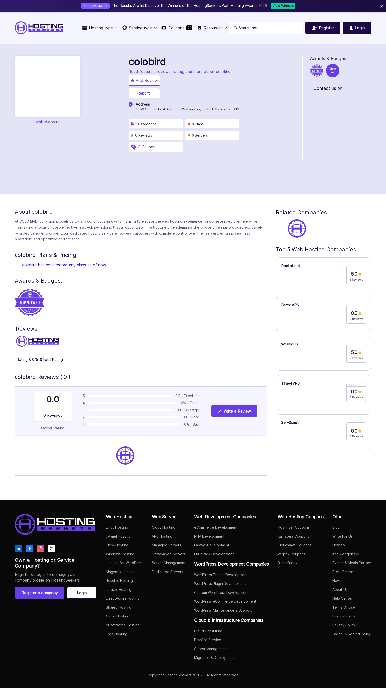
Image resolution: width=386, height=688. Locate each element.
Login (82, 592)
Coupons (176, 27)
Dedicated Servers (167, 572)
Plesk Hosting (117, 545)
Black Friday (287, 563)
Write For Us (342, 536)
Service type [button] (139, 27)
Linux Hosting (117, 527)
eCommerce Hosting (123, 625)
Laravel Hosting (118, 589)
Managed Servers (166, 545)
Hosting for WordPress (124, 563)
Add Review (144, 80)
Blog (336, 527)
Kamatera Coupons (293, 536)
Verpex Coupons (291, 554)
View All (332, 70)
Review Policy (343, 616)
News (336, 581)
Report (140, 93)
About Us (340, 589)
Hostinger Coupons (294, 527)
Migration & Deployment (214, 657)
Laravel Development (211, 545)
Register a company (39, 592)
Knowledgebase (345, 554)
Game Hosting (117, 616)
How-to (338, 545)
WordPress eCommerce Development (225, 601)
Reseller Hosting (119, 581)
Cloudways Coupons (294, 545)
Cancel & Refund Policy (351, 634)
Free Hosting (116, 634)
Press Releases (344, 572)
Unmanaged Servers (168, 554)
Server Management (169, 563)
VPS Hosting (162, 536)
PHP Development (209, 536)
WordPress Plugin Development (220, 583)
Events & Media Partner (351, 563)
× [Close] (382, 5)
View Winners (283, 6)
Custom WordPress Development (221, 592)
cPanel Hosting (118, 536)
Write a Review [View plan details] (234, 411)
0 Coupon (147, 147)
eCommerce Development (216, 527)
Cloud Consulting (208, 631)
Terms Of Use (343, 607)
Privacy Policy (343, 625)
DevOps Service (207, 640)
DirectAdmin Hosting (123, 598)
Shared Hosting (118, 607)
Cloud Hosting (163, 527)
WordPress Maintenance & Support (223, 610)
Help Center (342, 598)
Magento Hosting (120, 572)
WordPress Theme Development (221, 575)
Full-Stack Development (214, 554)
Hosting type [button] (99, 27)
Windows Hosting (120, 554)
